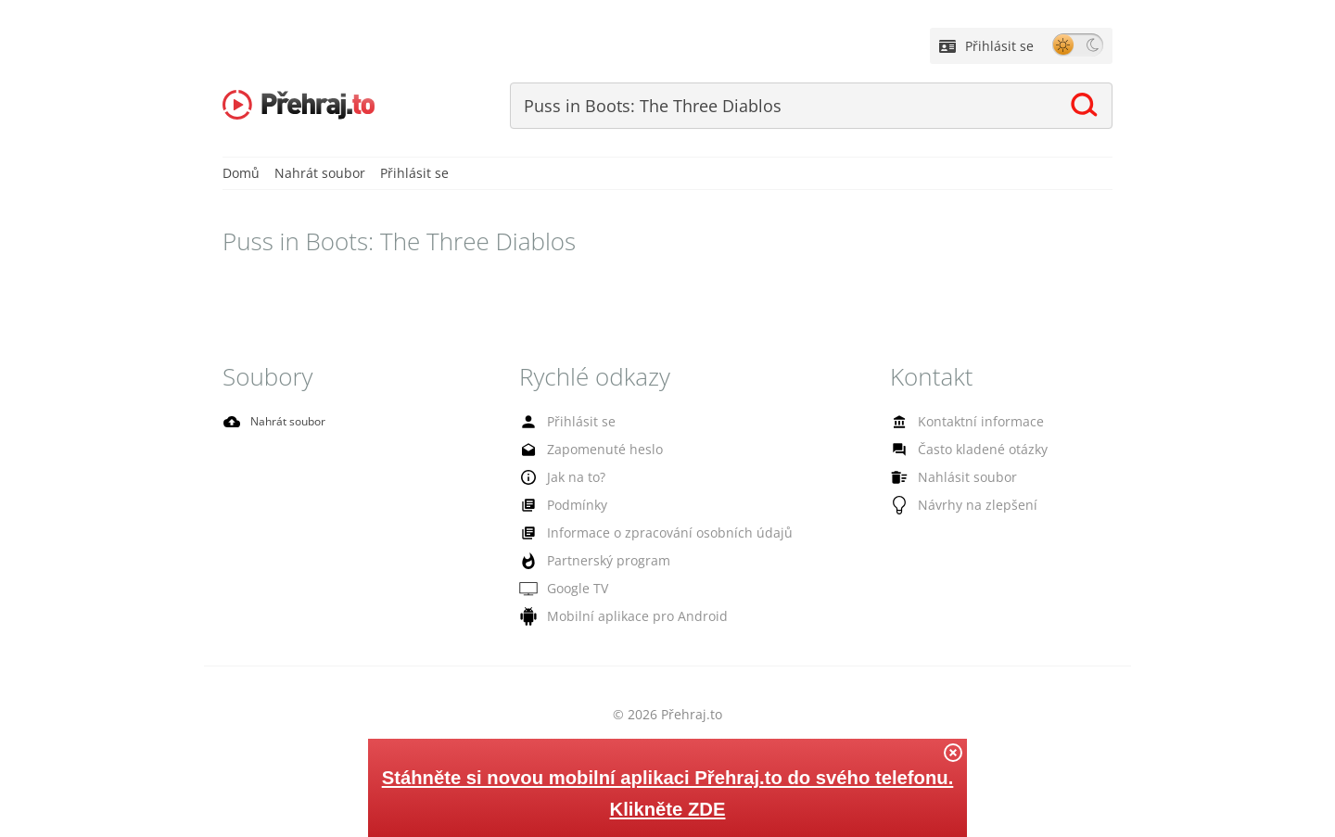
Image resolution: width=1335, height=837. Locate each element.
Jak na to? (557, 479)
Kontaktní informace (956, 423)
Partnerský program (585, 562)
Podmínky (558, 507)
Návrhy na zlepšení (953, 507)
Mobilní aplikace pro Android (606, 618)
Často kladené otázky (958, 451)
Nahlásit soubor (944, 479)
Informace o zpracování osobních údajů (634, 535)
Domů (241, 175)
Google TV (559, 590)
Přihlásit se (986, 46)
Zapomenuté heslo (581, 451)
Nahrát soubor (319, 175)
